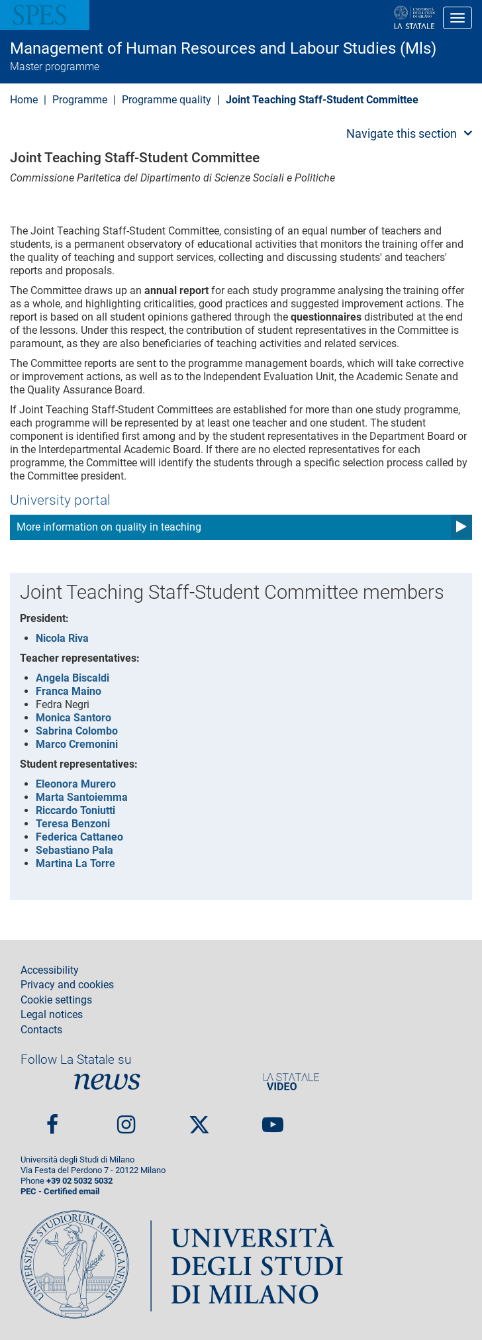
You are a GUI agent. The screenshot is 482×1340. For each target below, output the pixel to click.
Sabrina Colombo (77, 731)
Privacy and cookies (67, 985)
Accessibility (50, 970)
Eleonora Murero (76, 784)
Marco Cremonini (77, 744)
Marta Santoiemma (82, 797)
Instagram (126, 1119)
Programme (79, 99)
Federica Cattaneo (79, 837)
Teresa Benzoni (73, 823)
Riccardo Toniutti (75, 810)
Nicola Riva (62, 638)
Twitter (199, 1119)
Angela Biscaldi (72, 678)
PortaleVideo (291, 1082)
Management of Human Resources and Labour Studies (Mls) (223, 48)
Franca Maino (68, 691)
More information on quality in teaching (109, 527)
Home (24, 99)
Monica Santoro (73, 717)
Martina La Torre (75, 863)
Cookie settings (56, 1000)
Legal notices (52, 1015)
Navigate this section (401, 133)
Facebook (52, 1119)
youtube (272, 1119)
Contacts (41, 1030)
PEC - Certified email (60, 1191)
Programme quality (166, 99)
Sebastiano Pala (74, 850)
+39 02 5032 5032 (79, 1181)
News (107, 1082)
